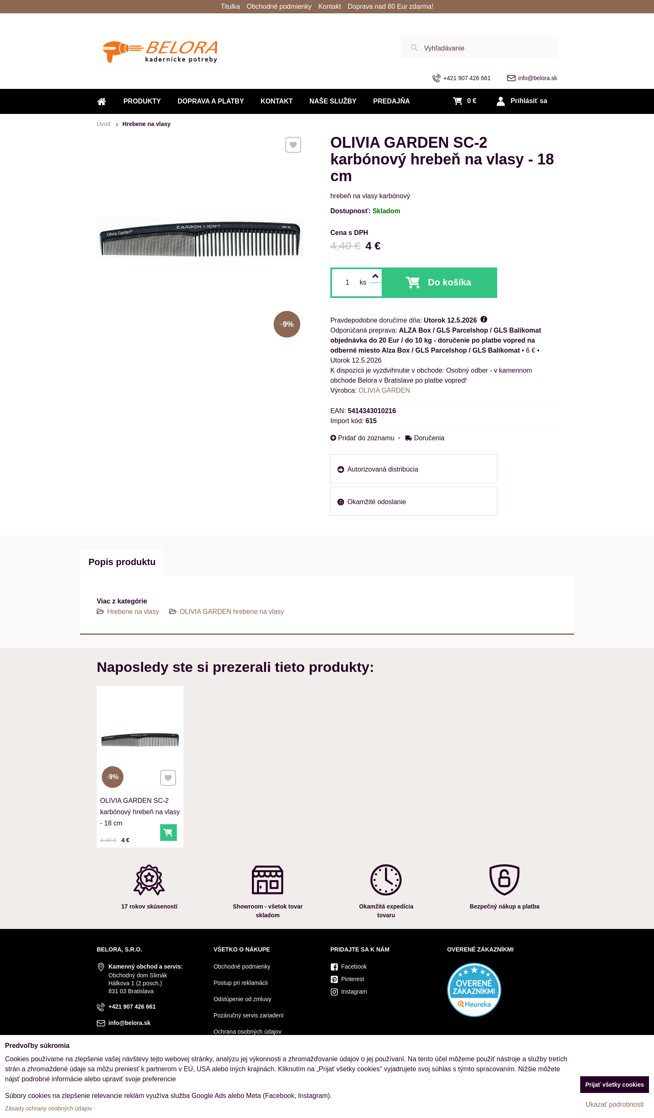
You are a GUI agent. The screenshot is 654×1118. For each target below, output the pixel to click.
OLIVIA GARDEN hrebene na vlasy (232, 611)
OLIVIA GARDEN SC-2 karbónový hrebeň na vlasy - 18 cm (140, 809)
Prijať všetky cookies (614, 1084)
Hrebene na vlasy (133, 611)
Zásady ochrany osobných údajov (48, 1108)
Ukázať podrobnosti (615, 1104)
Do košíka (449, 282)
